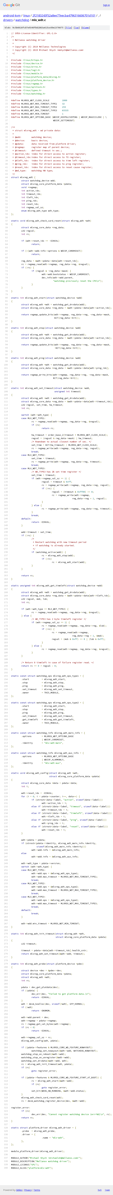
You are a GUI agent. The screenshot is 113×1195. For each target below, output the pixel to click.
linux (26, 15)
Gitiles (19, 1189)
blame (85, 27)
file (68, 27)
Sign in (106, 5)
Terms (36, 1189)
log (77, 27)
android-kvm (12, 15)
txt (100, 1189)
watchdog (22, 20)
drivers (8, 20)
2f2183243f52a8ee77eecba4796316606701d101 (63, 15)
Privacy (28, 1189)
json (107, 1189)
